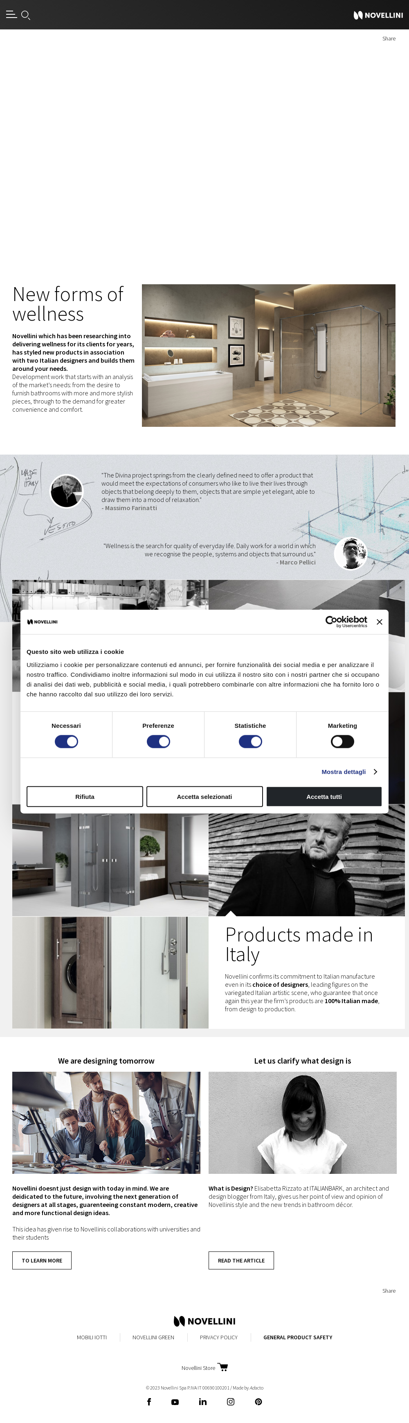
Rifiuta (84, 796)
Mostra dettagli (343, 771)
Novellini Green (153, 1337)
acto (256, 1388)
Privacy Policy (219, 1337)
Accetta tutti (324, 796)
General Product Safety (297, 1337)
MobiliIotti (92, 1337)
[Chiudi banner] (379, 622)
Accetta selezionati (204, 796)
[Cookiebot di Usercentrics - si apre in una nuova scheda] (331, 622)
